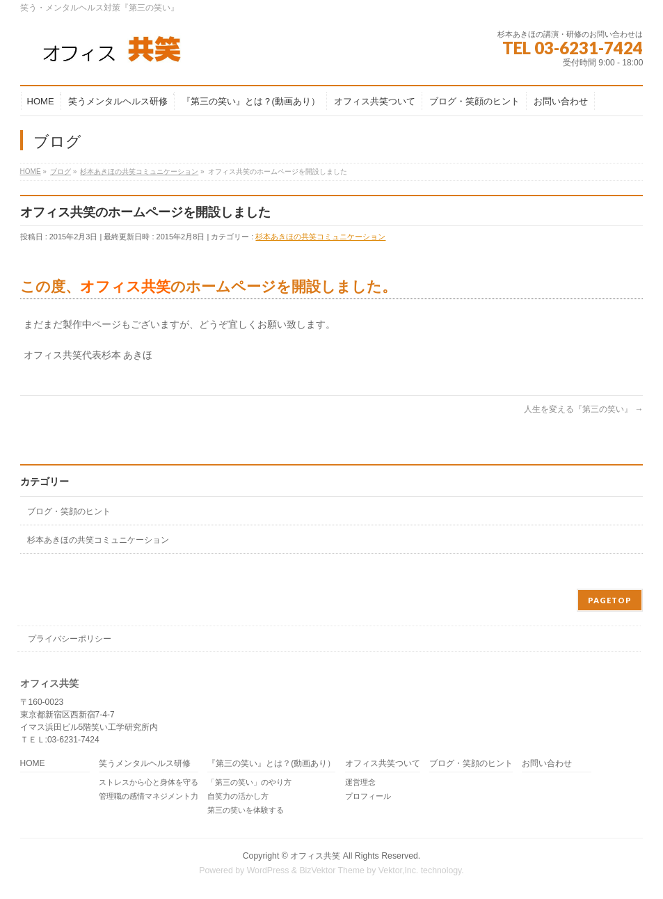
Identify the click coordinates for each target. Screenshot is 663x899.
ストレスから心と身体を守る (148, 782)
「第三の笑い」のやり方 (249, 782)
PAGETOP (610, 600)
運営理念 (360, 782)
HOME (32, 763)
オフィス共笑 (315, 856)
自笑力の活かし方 (238, 796)
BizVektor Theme (332, 870)
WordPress (268, 870)
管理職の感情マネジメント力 (148, 796)
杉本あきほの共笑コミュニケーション (320, 236)
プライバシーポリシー (69, 639)
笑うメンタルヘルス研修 (145, 763)
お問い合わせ (547, 763)
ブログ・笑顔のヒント (69, 511)
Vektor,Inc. (398, 870)
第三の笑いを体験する (245, 810)
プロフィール (368, 796)
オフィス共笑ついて (382, 763)
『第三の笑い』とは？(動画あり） (271, 763)
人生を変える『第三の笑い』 (583, 409)
